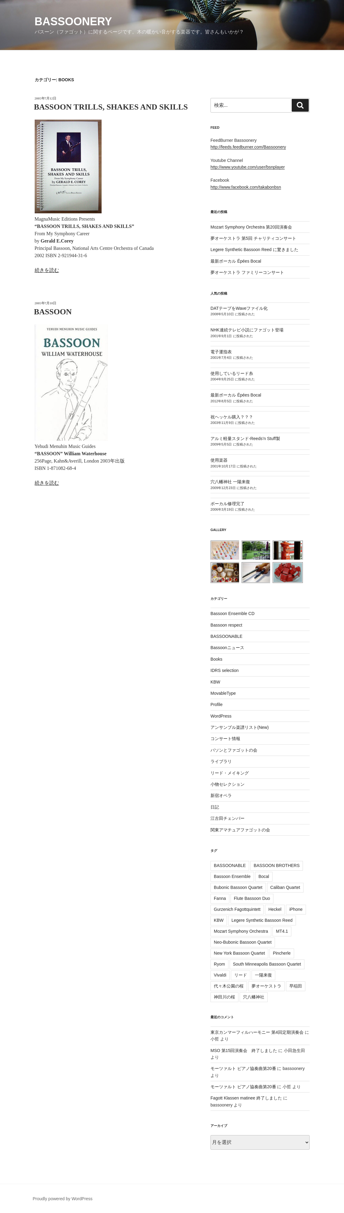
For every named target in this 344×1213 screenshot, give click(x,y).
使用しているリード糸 (231, 373)
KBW (215, 682)
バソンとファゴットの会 (233, 750)
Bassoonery (73, 21)
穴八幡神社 (253, 997)
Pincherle (281, 953)
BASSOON (53, 311)
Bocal (264, 876)
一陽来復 (263, 975)
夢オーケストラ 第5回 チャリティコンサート (253, 238)
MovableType (223, 693)
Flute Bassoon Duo (252, 898)
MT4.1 (282, 931)
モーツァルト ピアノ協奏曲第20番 (243, 1068)
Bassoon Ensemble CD (232, 613)
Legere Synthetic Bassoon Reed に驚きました (254, 249)
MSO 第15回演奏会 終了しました (243, 1050)
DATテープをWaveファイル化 (239, 308)
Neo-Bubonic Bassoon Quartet (243, 942)
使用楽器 (219, 460)
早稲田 (295, 986)
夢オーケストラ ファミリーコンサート (247, 272)
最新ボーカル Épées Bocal (235, 261)
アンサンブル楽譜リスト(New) (239, 727)
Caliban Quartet (285, 887)
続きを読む (47, 270)
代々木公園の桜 (229, 986)
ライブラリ (221, 761)
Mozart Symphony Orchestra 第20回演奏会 (251, 227)
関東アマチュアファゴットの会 (240, 829)
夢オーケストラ (266, 986)
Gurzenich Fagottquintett (237, 909)
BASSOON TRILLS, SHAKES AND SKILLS (111, 107)
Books (216, 659)
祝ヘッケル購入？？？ (231, 416)
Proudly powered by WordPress (63, 1198)
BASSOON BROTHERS (277, 865)
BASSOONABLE (226, 636)
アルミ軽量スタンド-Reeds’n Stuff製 (245, 438)
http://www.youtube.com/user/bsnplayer (247, 167)
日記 (214, 807)
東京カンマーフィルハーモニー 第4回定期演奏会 (257, 1032)
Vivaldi (220, 975)
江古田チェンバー (227, 818)
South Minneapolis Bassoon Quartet (267, 964)
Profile (216, 704)
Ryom (219, 964)
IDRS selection (224, 670)
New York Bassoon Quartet (239, 953)
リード (240, 975)
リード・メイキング (229, 773)
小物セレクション (227, 784)
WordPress (220, 716)
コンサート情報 (225, 738)
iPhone (296, 909)
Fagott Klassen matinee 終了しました (246, 1098)
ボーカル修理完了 (227, 503)
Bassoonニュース (227, 647)
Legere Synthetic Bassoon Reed (262, 920)
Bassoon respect (226, 625)
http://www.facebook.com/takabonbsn (245, 187)
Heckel (274, 909)
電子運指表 (221, 351)
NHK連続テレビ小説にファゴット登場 (246, 329)
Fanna (220, 898)
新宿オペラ (221, 795)
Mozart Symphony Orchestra (241, 931)
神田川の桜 (224, 997)
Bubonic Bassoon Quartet (238, 887)
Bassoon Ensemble (232, 876)
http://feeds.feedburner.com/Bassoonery (248, 147)
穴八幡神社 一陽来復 (230, 481)
